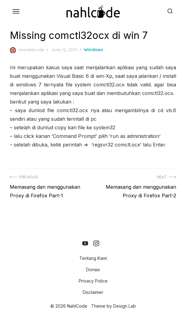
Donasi (93, 269)
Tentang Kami (93, 258)
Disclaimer (93, 292)
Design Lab (124, 306)
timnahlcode (27, 50)
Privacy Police (93, 280)
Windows (93, 49)
